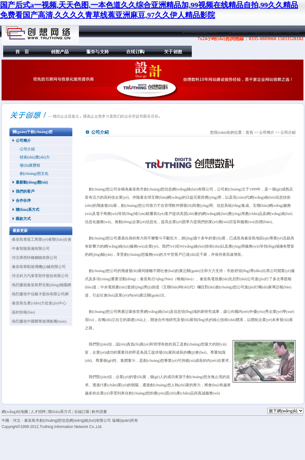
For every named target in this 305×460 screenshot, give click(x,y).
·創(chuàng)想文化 (33, 173)
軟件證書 (99, 411)
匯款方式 (23, 219)
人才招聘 (38, 411)
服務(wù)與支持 (97, 51)
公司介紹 (288, 132)
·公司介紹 (27, 149)
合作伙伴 (23, 200)
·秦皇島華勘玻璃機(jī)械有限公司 (38, 267)
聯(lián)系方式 (27, 209)
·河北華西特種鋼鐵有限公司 (34, 257)
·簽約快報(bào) (23, 312)
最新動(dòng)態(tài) (32, 182)
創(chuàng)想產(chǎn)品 (60, 51)
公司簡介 (23, 140)
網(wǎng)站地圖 (15, 411)
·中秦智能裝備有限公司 (30, 248)
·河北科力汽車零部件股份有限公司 (40, 276)
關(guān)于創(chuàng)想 (173, 51)
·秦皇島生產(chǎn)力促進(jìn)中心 (38, 303)
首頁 (22, 51)
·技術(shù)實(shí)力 (34, 157)
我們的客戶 (25, 191)
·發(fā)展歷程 (29, 165)
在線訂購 (135, 51)
